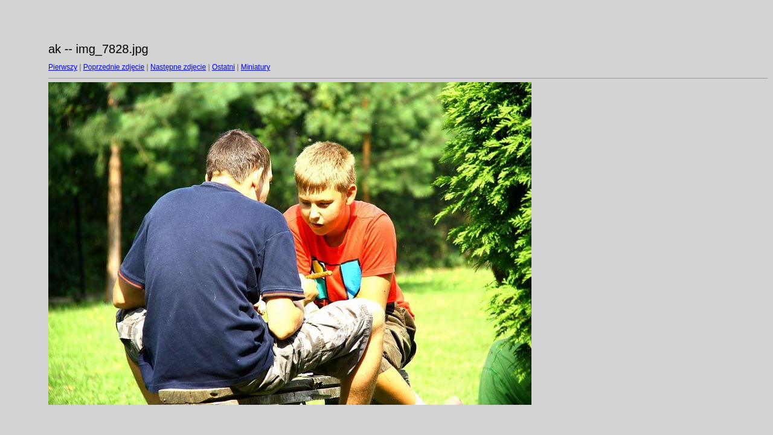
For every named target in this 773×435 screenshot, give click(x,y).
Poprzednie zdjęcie (113, 67)
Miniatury (256, 67)
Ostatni (223, 67)
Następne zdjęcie (178, 67)
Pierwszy (62, 67)
